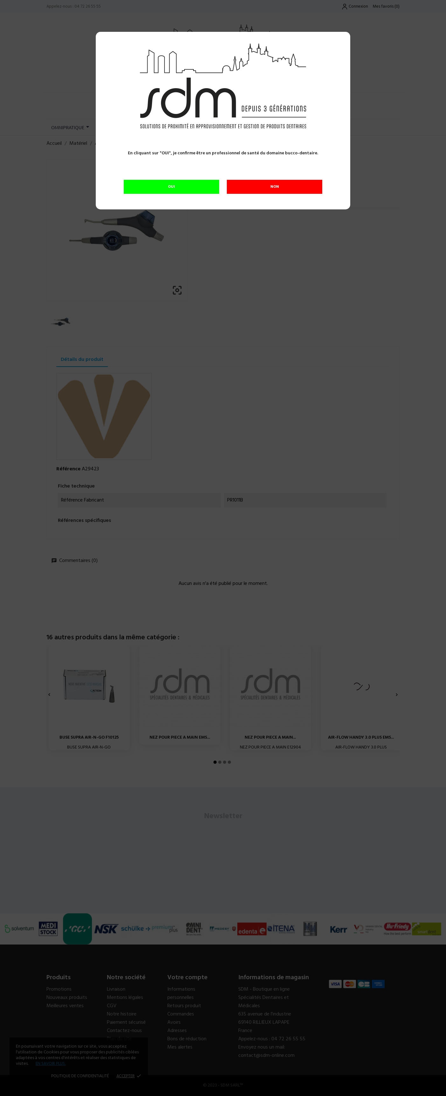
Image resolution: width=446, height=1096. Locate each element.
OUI (171, 187)
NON (274, 187)
